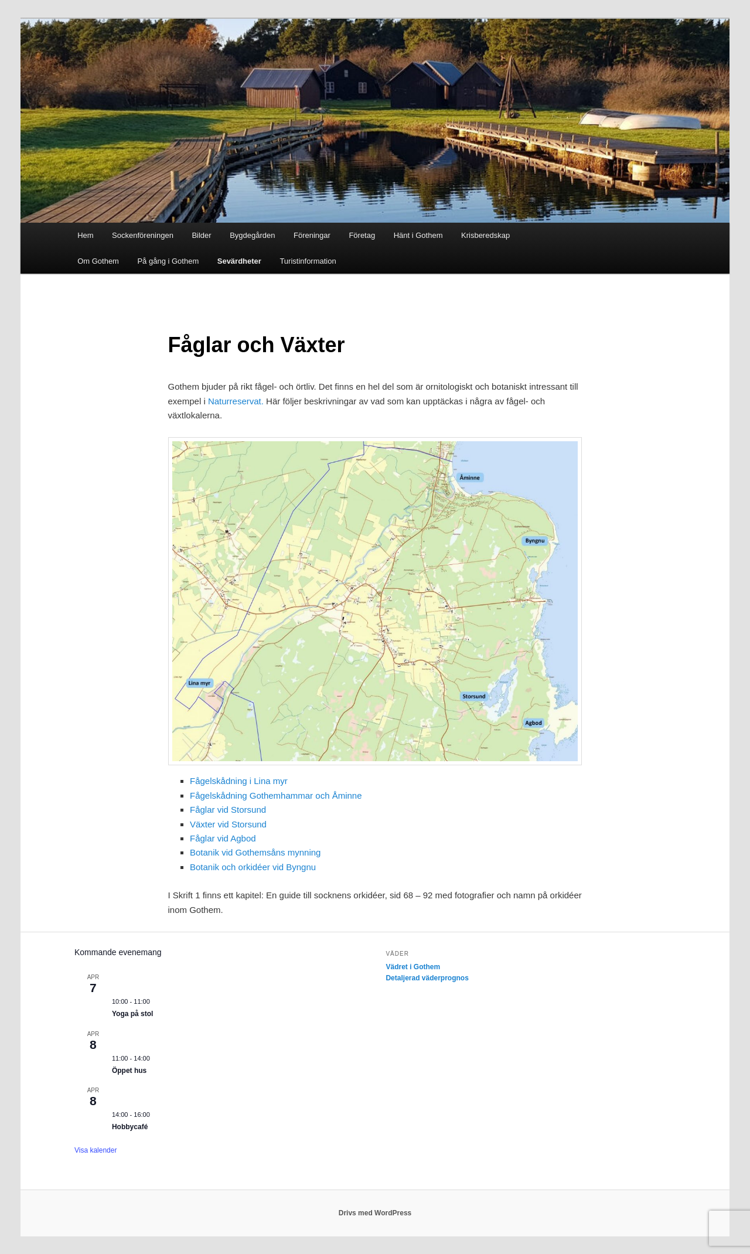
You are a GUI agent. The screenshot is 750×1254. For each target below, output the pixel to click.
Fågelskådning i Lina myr (239, 781)
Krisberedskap (485, 235)
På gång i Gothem (168, 261)
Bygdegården (252, 235)
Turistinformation (307, 261)
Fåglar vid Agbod (223, 838)
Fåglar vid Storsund (228, 810)
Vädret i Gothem (413, 967)
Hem (85, 235)
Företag (362, 235)
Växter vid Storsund (228, 824)
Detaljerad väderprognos (427, 978)
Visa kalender (95, 1150)
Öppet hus (129, 1070)
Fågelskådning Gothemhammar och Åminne (276, 795)
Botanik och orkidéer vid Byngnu (253, 867)
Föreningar (312, 235)
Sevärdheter (239, 261)
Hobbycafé (130, 1127)
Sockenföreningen (142, 235)
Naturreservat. (236, 401)
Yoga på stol (132, 1014)
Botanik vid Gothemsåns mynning (255, 852)
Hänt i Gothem (418, 235)
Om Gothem (98, 261)
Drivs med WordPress (375, 1213)
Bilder (201, 235)
